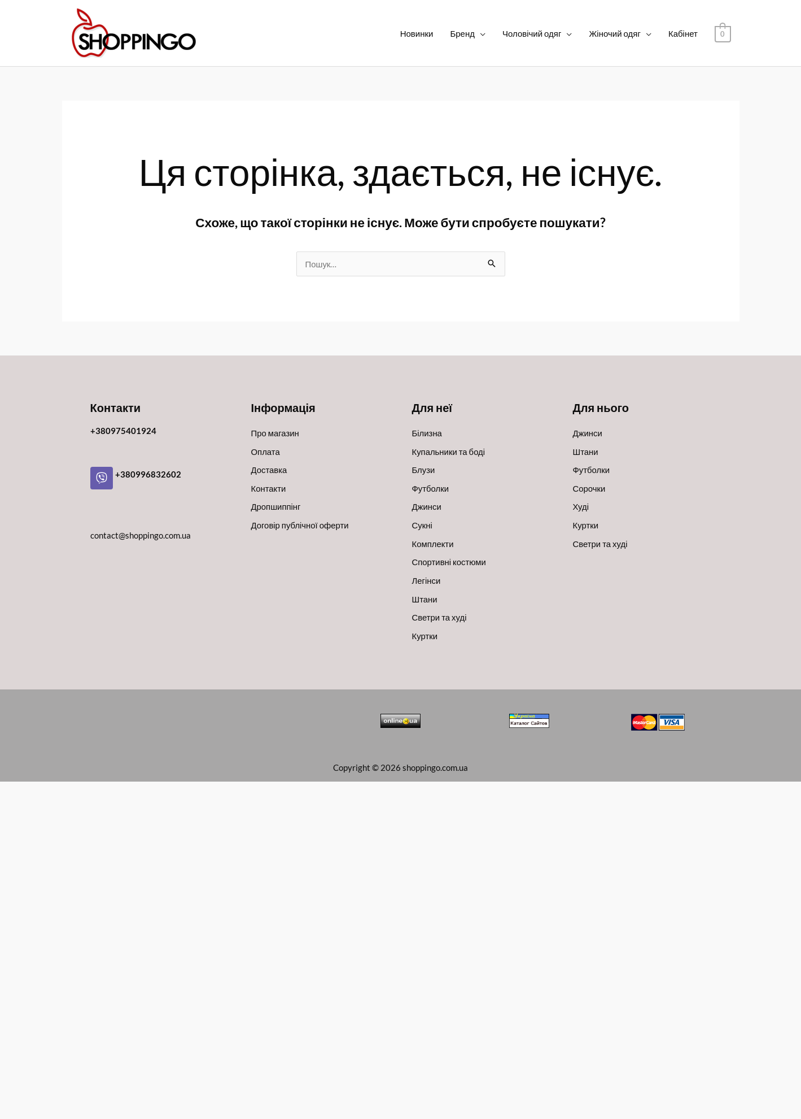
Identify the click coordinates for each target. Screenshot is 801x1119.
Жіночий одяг (615, 33)
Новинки (417, 33)
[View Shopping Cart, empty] (722, 33)
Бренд (463, 33)
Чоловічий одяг (532, 33)
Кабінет (683, 33)
